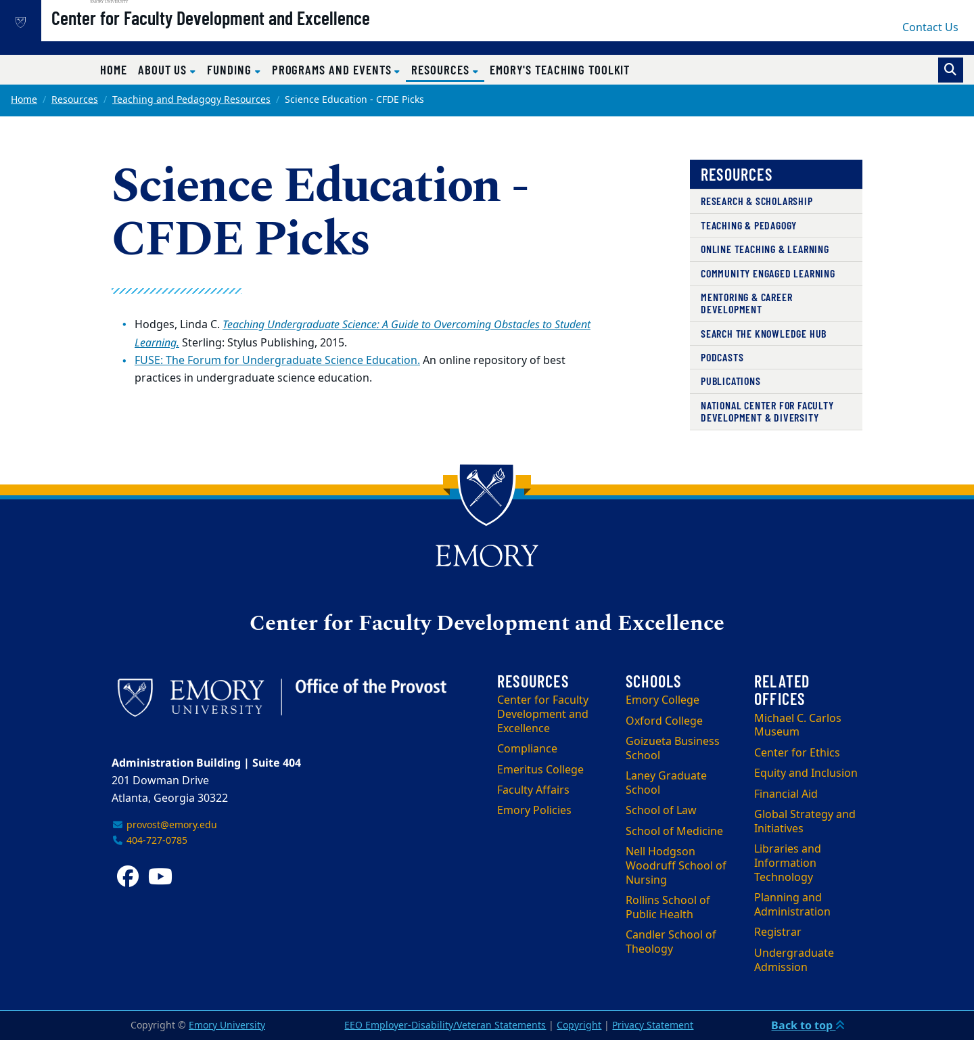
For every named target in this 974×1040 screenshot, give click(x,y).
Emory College (662, 700)
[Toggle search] (950, 70)
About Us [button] (164, 69)
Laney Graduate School (666, 783)
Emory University (227, 1025)
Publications (731, 380)
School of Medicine (674, 831)
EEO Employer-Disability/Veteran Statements (445, 1025)
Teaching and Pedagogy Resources (191, 100)
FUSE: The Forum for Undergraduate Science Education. (277, 361)
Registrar (778, 932)
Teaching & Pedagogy (749, 225)
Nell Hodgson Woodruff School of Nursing (676, 866)
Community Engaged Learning (768, 273)
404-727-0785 (149, 841)
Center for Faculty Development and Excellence (254, 34)
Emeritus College (540, 770)
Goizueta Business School (673, 748)
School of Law (661, 810)
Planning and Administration (792, 905)
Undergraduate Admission (794, 960)
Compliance (527, 749)
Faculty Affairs (533, 790)
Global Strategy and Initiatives (805, 822)
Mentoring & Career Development (746, 302)
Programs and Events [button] (333, 69)
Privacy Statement (652, 1025)
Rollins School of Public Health (668, 907)
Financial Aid (786, 794)
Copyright (579, 1025)
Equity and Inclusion (806, 773)
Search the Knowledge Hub (764, 333)
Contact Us (930, 28)
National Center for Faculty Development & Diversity (767, 411)
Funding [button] (231, 69)
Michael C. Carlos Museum (797, 725)
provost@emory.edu (164, 825)
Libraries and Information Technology (787, 863)
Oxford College (664, 721)
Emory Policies (534, 810)
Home (113, 69)
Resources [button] (447, 69)
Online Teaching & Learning (765, 248)
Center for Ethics (797, 753)
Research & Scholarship (757, 200)
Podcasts (722, 357)
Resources (74, 100)
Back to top (808, 1025)
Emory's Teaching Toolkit (560, 69)
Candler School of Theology (671, 942)
